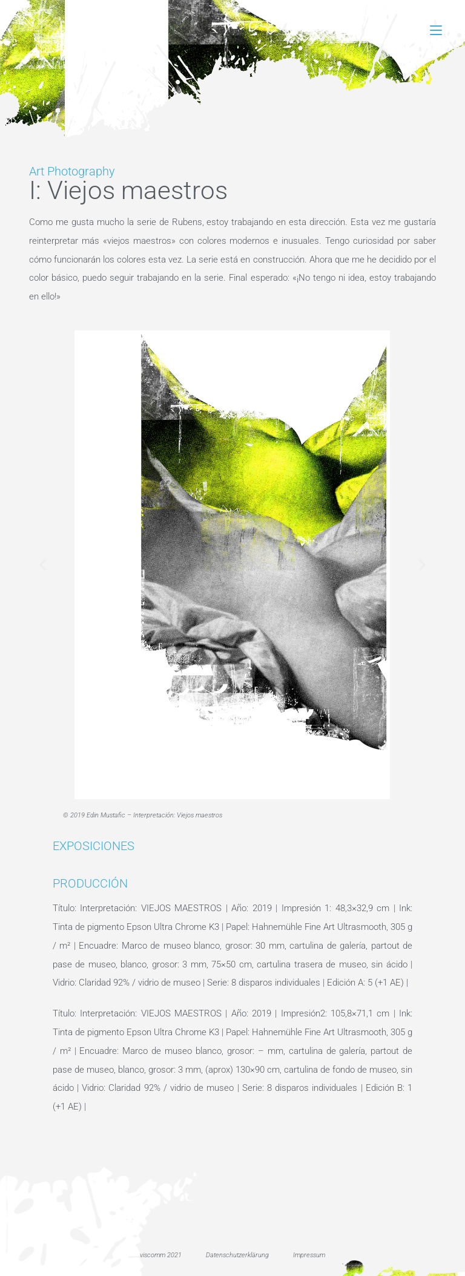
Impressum (309, 1255)
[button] (42, 564)
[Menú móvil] (436, 30)
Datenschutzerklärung (237, 1255)
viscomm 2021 (161, 1255)
